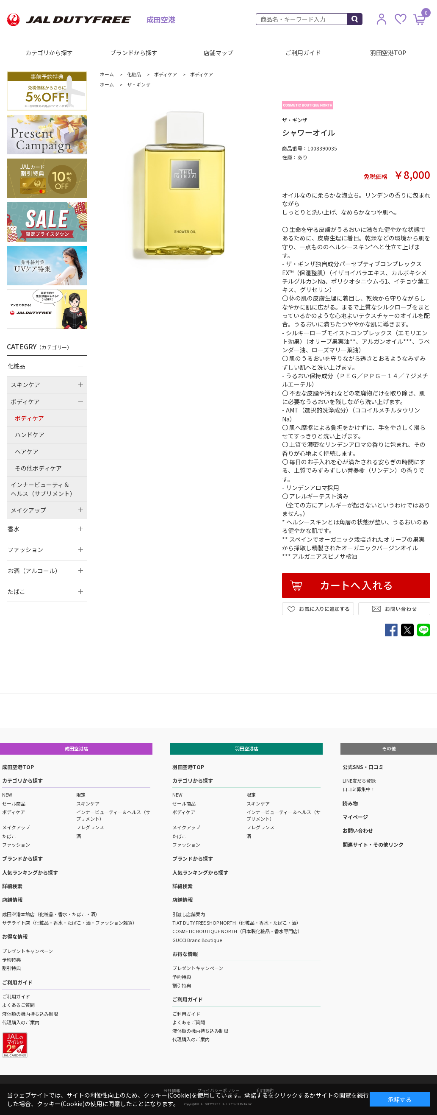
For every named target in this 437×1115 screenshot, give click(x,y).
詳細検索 (12, 885)
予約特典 (11, 959)
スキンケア (88, 803)
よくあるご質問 (18, 1004)
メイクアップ (16, 827)
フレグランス (90, 827)
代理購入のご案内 (20, 1022)
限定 (81, 794)
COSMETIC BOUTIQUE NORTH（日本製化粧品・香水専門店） (237, 931)
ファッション (16, 844)
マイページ (355, 816)
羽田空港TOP (388, 52)
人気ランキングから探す (30, 872)
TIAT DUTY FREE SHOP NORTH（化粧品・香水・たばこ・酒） (236, 922)
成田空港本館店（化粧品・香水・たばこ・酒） (51, 914)
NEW (7, 794)
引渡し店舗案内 (188, 914)
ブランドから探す (134, 52)
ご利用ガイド (303, 52)
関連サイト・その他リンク (373, 844)
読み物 (350, 803)
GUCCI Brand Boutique (197, 940)
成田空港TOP (18, 766)
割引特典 (11, 967)
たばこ (9, 836)
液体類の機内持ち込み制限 (30, 1013)
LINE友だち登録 (359, 780)
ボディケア (13, 811)
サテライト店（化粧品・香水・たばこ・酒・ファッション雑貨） (69, 922)
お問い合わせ (358, 830)
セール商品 (13, 803)
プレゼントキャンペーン (27, 951)
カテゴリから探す (49, 52)
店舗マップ (218, 52)
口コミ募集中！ (359, 789)
